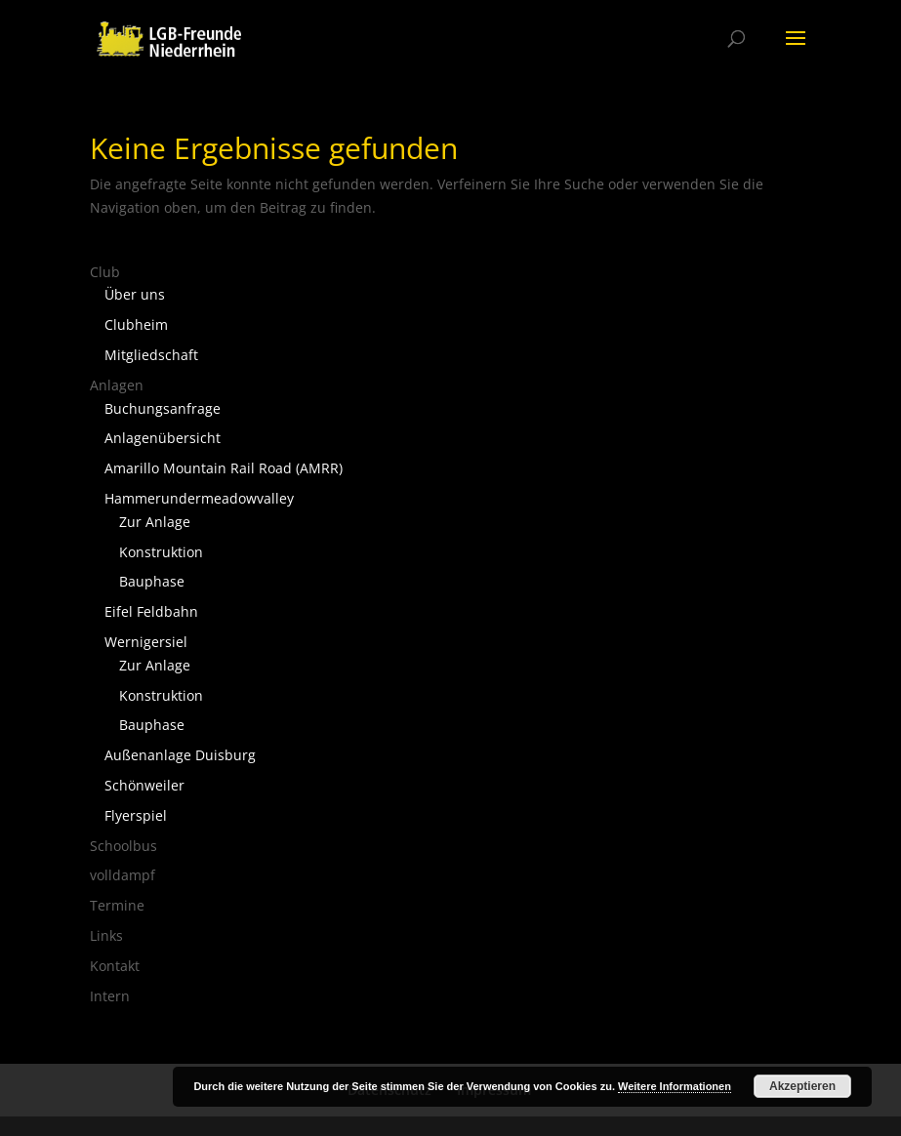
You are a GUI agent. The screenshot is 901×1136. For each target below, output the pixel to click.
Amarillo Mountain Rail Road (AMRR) (223, 468)
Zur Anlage (154, 521)
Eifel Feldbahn (151, 611)
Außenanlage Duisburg (180, 755)
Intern (110, 996)
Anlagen (116, 385)
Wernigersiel (145, 641)
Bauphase (151, 581)
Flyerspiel (135, 815)
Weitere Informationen (674, 1086)
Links (106, 935)
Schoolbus (123, 845)
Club (105, 272)
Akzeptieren (802, 1086)
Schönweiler (144, 785)
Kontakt (115, 965)
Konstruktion (161, 552)
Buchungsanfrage (162, 408)
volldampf (122, 875)
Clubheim (136, 324)
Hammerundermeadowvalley (199, 498)
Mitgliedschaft (151, 354)
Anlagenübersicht (162, 437)
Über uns (134, 294)
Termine (117, 905)
